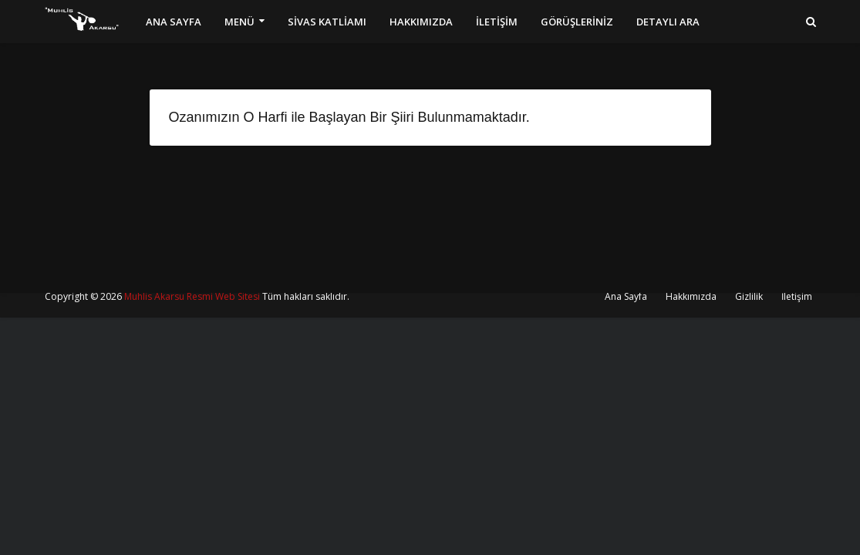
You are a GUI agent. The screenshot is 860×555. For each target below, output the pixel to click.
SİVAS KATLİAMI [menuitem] (327, 22)
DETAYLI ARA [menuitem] (668, 22)
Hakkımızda (691, 296)
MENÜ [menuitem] (239, 22)
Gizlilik (749, 296)
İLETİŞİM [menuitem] (497, 22)
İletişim (796, 296)
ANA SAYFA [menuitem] (173, 22)
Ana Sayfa (626, 296)
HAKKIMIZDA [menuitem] (421, 22)
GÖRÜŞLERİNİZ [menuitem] (577, 22)
